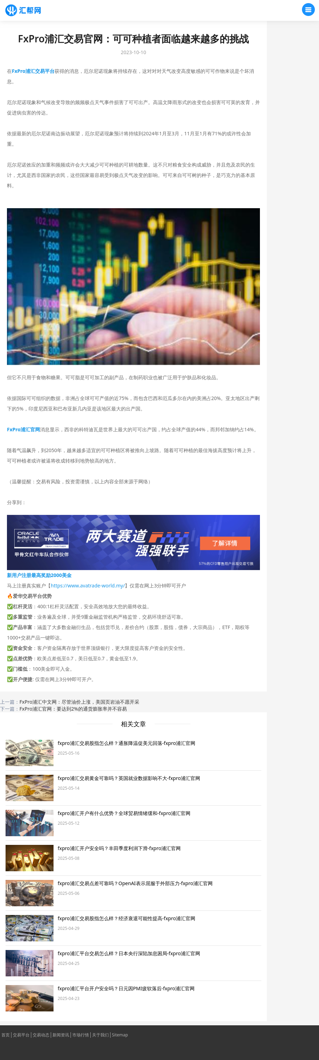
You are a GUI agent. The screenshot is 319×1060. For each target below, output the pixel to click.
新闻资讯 (60, 1035)
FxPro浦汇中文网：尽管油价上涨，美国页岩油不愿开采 (79, 701)
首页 (5, 1035)
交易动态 (41, 1035)
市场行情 (80, 1035)
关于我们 (100, 1035)
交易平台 (21, 1035)
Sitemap (120, 1035)
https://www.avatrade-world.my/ (88, 585)
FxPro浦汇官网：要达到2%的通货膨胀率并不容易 (73, 708)
